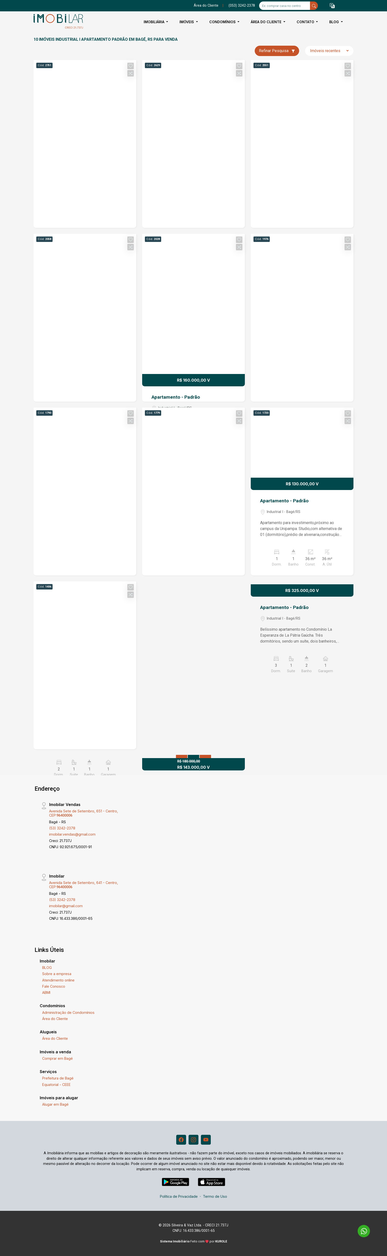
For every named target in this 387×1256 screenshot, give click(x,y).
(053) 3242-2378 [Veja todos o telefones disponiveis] (242, 5)
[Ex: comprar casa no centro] (284, 5)
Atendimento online (58, 980)
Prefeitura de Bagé (58, 1078)
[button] (332, 6)
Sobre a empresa (56, 974)
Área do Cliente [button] (266, 22)
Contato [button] (306, 22)
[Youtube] (206, 1140)
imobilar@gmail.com (66, 906)
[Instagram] (193, 1140)
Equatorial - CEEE (56, 1084)
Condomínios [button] (223, 22)
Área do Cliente (206, 5)
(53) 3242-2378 (62, 828)
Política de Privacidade (179, 1196)
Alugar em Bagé (55, 1104)
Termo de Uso (215, 1196)
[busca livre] (314, 5)
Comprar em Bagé (57, 1058)
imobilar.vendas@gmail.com (72, 834)
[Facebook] (181, 1140)
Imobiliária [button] (154, 22)
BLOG (47, 967)
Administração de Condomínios (68, 1012)
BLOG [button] (334, 22)
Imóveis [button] (187, 22)
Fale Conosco (53, 986)
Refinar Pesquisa (277, 50)
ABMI (46, 992)
